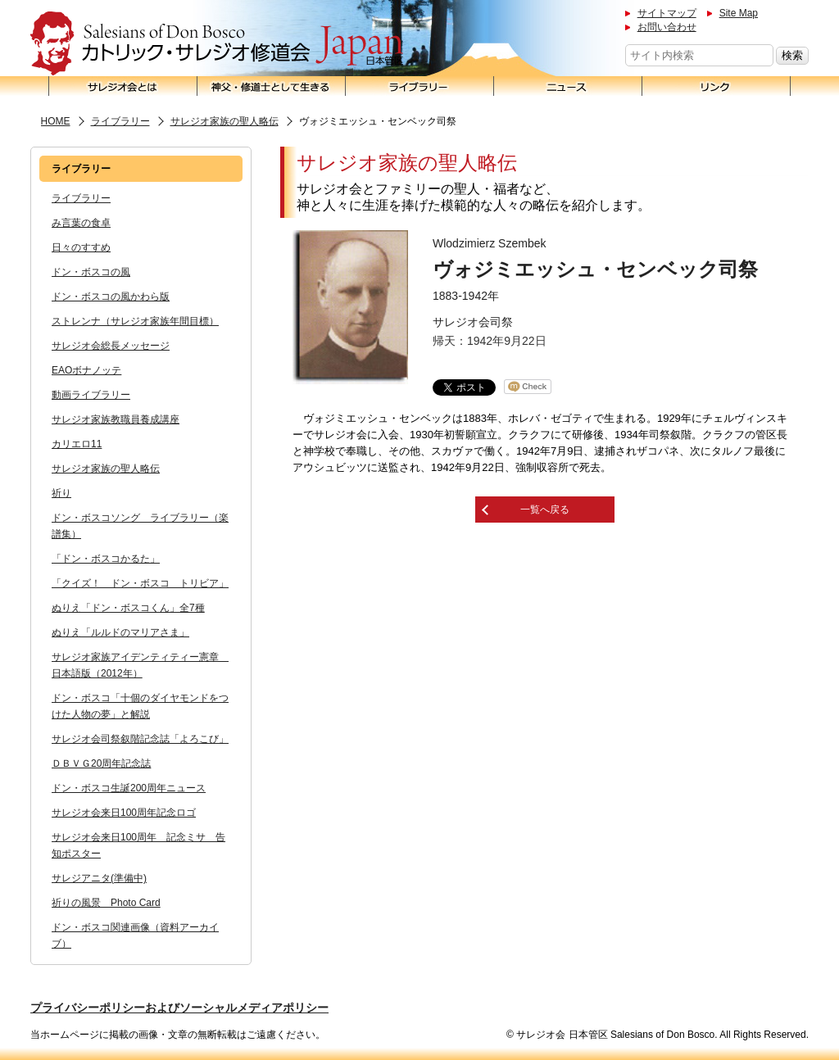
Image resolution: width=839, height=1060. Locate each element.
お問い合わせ (666, 27)
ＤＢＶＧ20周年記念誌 (101, 763)
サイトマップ (666, 13)
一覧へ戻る (544, 509)
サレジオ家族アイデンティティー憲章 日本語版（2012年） (140, 665)
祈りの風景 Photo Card (106, 902)
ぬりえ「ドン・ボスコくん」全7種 (128, 608)
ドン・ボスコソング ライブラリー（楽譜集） (140, 526)
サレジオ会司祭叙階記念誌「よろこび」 (140, 739)
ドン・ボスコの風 (91, 272)
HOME (55, 121)
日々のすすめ (81, 247)
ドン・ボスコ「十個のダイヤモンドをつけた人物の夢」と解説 (140, 706)
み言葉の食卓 (81, 223)
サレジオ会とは (122, 86)
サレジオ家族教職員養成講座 (115, 419)
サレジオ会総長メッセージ (111, 345)
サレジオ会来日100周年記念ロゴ (124, 812)
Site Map (738, 13)
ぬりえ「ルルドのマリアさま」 (120, 632)
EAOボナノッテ (86, 370)
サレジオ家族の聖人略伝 (224, 121)
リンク (716, 86)
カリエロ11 (77, 444)
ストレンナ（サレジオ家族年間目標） (135, 321)
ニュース (568, 86)
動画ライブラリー (91, 395)
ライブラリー (420, 86)
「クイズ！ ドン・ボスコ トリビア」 (140, 583)
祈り (61, 493)
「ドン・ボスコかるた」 (106, 558)
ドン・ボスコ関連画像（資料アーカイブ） (135, 935)
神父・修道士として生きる (271, 86)
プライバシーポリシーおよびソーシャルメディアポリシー (179, 1007)
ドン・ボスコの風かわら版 (111, 296)
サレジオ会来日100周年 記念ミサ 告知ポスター (138, 845)
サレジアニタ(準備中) (99, 878)
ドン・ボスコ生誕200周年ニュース (129, 788)
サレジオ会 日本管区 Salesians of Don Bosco (216, 43)
